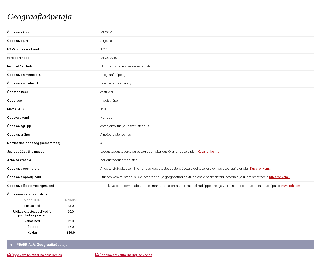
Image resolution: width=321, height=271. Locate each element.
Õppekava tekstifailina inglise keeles (123, 255)
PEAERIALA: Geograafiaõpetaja (39, 245)
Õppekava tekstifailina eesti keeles (34, 255)
